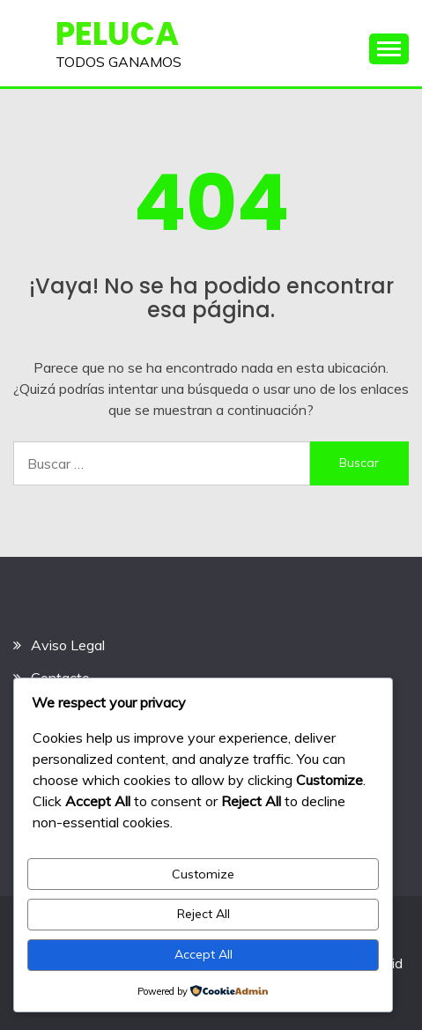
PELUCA (117, 33)
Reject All (203, 914)
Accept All (203, 954)
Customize (203, 874)
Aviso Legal (68, 645)
